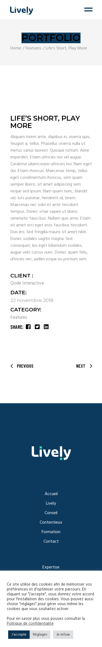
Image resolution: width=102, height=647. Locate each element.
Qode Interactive (27, 283)
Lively (51, 503)
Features (18, 317)
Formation (51, 532)
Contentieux (51, 522)
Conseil (51, 513)
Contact (51, 541)
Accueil (51, 494)
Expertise (51, 567)
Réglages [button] (40, 634)
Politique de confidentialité (30, 623)
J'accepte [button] (18, 634)
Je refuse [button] (63, 634)
